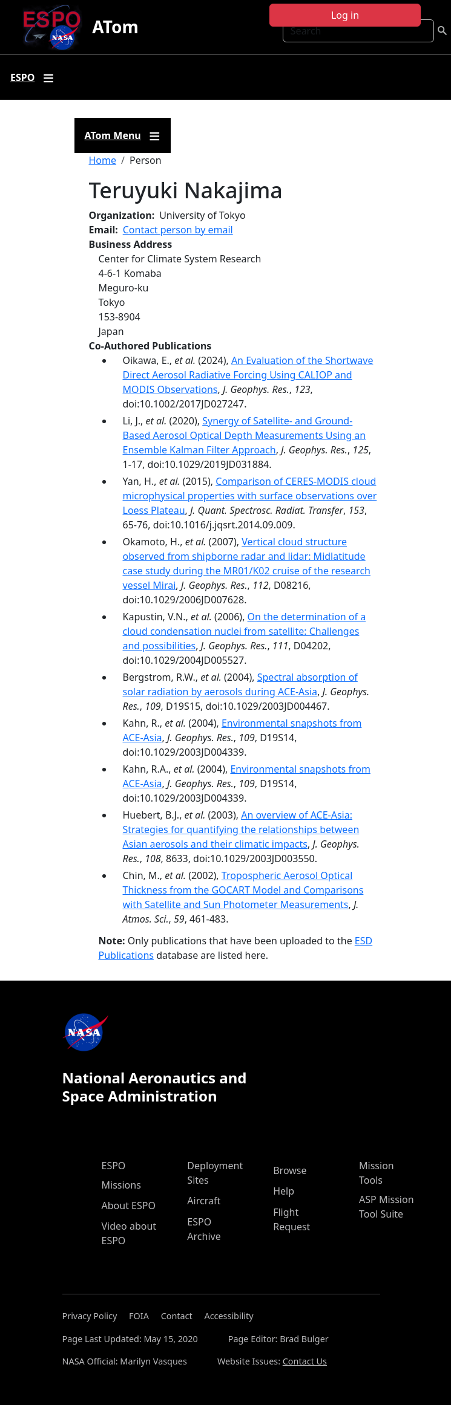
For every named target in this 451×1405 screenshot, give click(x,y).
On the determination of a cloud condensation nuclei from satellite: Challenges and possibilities (244, 631)
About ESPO (129, 1205)
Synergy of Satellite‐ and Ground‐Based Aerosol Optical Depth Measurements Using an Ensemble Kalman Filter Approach (244, 435)
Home (103, 160)
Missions (121, 1185)
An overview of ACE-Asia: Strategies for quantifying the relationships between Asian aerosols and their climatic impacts (241, 829)
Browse (289, 1170)
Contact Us (305, 1361)
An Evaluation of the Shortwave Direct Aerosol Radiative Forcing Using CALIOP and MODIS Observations (248, 375)
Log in (345, 15)
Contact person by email (178, 229)
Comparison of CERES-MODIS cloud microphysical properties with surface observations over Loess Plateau (250, 496)
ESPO (114, 1165)
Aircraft (203, 1200)
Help (283, 1191)
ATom (115, 26)
